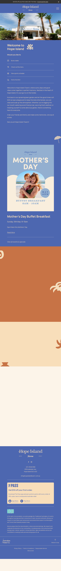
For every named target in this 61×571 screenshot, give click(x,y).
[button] (57, 9)
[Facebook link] (28, 462)
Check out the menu (30, 67)
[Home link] (30, 8)
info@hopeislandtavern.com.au (30, 476)
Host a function (30, 80)
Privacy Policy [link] (17, 548)
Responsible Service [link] (41, 548)
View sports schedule (30, 73)
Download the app (42, 2)
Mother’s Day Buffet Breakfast (28, 216)
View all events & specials (16, 242)
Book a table (30, 61)
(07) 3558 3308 (30, 467)
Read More (11, 232)
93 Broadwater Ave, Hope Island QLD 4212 (30, 470)
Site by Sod (30, 550)
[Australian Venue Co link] (6, 541)
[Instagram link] (31, 462)
